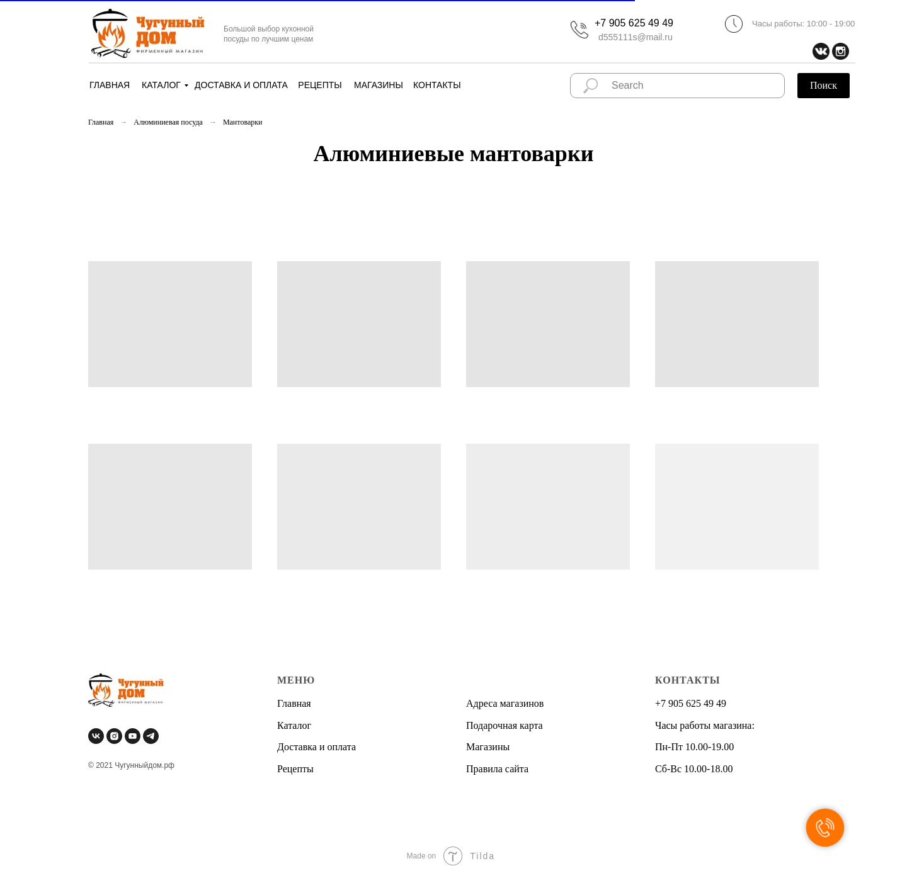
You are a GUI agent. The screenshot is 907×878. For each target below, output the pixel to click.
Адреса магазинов (505, 703)
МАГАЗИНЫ (378, 85)
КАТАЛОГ (161, 85)
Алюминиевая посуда (168, 122)
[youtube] (132, 736)
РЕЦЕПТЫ (319, 85)
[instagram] (114, 736)
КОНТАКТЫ (437, 85)
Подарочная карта (504, 725)
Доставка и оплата (316, 746)
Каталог (294, 725)
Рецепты (295, 768)
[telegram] (151, 736)
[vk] (96, 736)
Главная (100, 122)
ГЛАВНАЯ (109, 85)
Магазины (488, 746)
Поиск (823, 85)
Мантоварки (243, 122)
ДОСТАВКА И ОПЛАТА (241, 85)
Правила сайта (497, 768)
